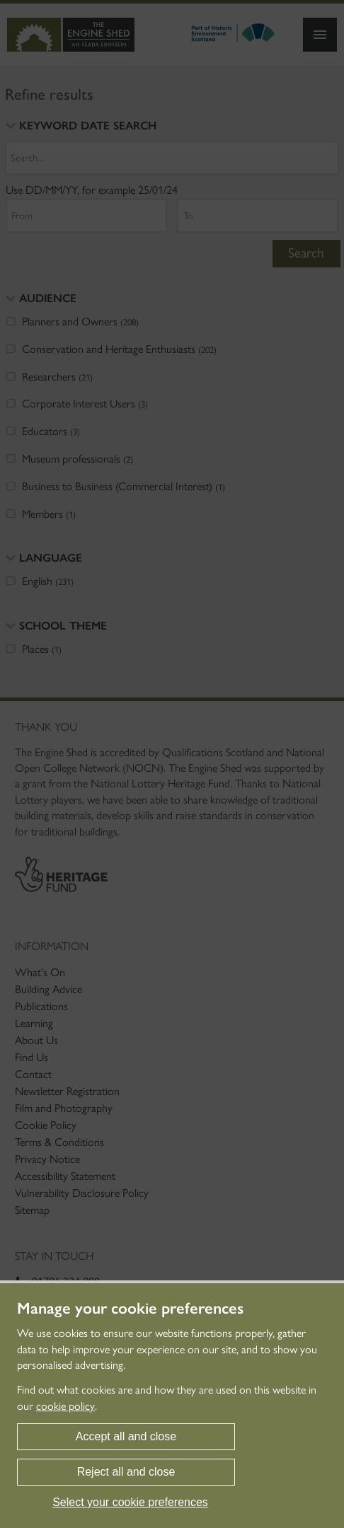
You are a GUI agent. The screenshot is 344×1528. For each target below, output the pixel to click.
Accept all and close (126, 1436)
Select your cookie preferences (130, 1502)
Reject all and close (126, 1472)
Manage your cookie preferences (130, 1308)
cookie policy (65, 1406)
